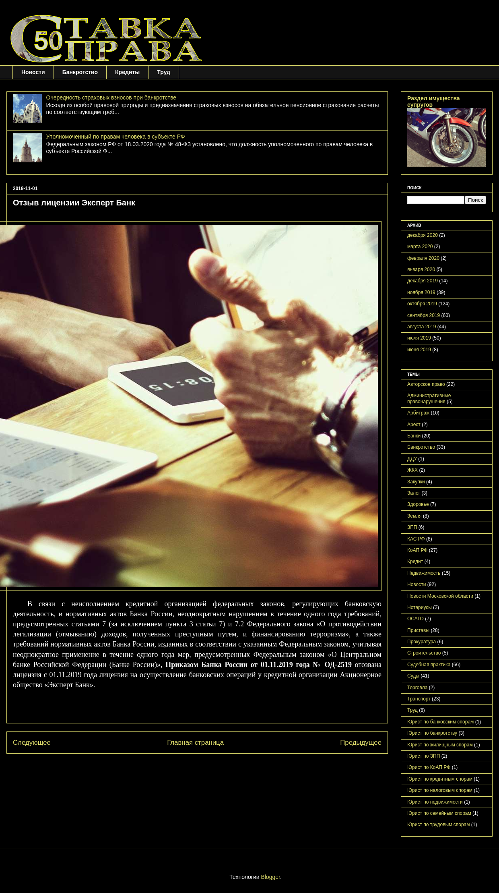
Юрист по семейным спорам (439, 813)
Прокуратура (421, 641)
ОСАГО (415, 619)
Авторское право (426, 384)
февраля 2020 (423, 258)
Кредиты (127, 72)
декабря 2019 (422, 281)
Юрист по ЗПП (423, 756)
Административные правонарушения (429, 398)
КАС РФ (416, 539)
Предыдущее (360, 742)
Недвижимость (424, 573)
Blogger (270, 877)
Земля (414, 516)
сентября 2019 (423, 315)
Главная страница (195, 742)
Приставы (418, 630)
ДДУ (412, 459)
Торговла (417, 687)
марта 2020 (420, 246)
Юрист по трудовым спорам (438, 824)
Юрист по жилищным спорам (440, 745)
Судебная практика (428, 664)
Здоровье (418, 504)
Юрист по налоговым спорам (439, 790)
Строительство (424, 653)
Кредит (415, 561)
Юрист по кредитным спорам (439, 779)
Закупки (416, 482)
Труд (163, 72)
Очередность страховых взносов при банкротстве (111, 97)
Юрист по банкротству (432, 733)
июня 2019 (419, 349)
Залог (413, 493)
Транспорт (419, 699)
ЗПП (412, 527)
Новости (33, 72)
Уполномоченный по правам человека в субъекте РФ (115, 136)
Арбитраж (418, 413)
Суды (413, 676)
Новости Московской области (440, 596)
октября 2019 (422, 304)
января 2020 (421, 269)
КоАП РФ (417, 550)
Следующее (32, 742)
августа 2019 (421, 326)
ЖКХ (412, 470)
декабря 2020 (422, 235)
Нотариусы (419, 607)
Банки (414, 436)
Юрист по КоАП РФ (428, 767)
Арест (414, 424)
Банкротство (80, 72)
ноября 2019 (421, 292)
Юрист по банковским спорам (440, 722)
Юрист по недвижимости (435, 802)
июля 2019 (419, 338)
